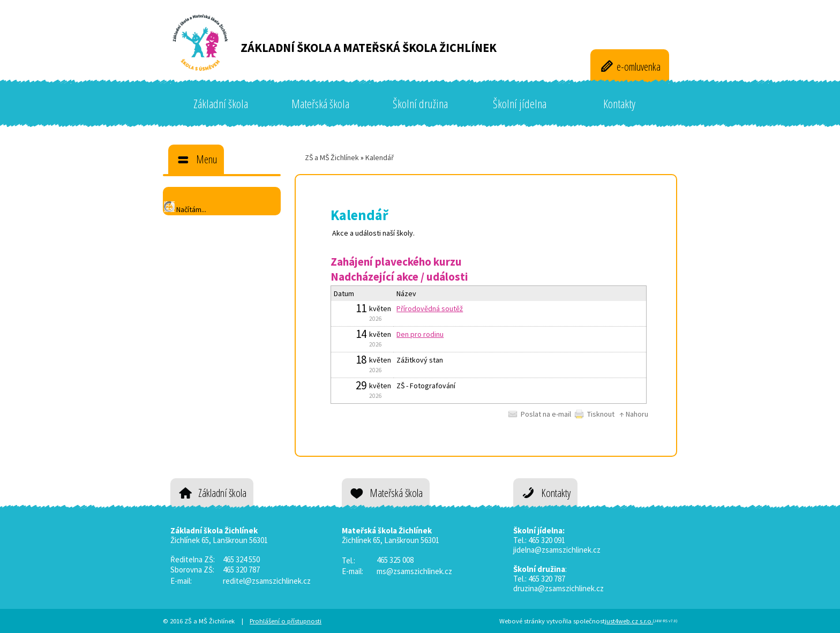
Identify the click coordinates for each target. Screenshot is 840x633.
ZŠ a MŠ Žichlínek (332, 157)
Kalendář (379, 157)
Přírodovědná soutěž (429, 308)
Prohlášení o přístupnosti (285, 621)
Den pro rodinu (420, 334)
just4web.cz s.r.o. (629, 621)
